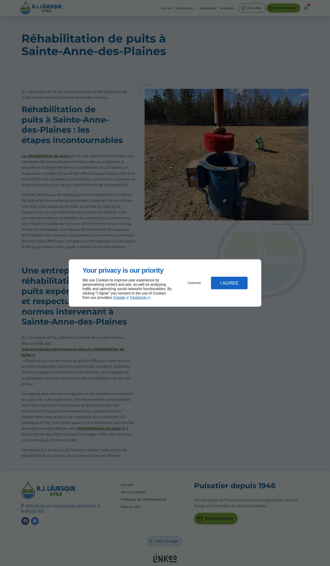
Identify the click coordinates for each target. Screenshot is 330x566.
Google (119, 298)
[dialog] (165, 283)
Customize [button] (194, 283)
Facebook (138, 298)
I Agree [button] (229, 283)
